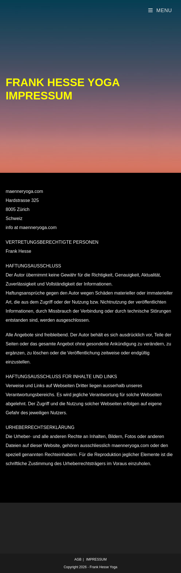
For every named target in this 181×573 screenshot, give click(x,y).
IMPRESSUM (96, 559)
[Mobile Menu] (160, 10)
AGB (77, 559)
